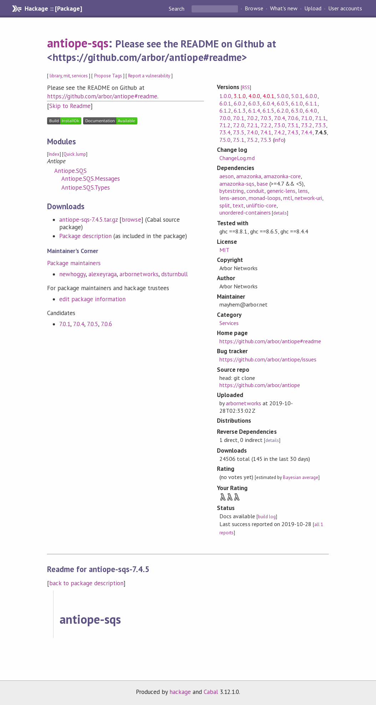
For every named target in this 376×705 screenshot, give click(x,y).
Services (229, 322)
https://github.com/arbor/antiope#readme (102, 96)
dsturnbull (174, 274)
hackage (180, 692)
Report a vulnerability (149, 76)
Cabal (211, 692)
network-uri (308, 197)
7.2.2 (265, 125)
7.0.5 (92, 324)
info (279, 139)
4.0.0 (254, 95)
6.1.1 (311, 103)
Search (177, 8)
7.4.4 (306, 132)
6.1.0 (297, 103)
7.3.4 (224, 132)
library (56, 76)
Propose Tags (108, 76)
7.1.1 (320, 118)
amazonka (248, 176)
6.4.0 (311, 110)
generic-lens (281, 190)
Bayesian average (300, 477)
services (80, 76)
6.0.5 (283, 103)
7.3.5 (238, 132)
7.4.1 (265, 132)
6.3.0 (297, 110)
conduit (255, 190)
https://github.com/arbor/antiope (259, 384)
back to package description (86, 583)
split (224, 205)
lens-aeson (232, 197)
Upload (312, 8)
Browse (254, 8)
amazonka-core (282, 176)
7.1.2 (224, 125)
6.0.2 (239, 103)
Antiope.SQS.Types (85, 187)
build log (267, 517)
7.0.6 (106, 324)
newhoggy (72, 274)
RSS (246, 87)
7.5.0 (224, 139)
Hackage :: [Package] (53, 8)
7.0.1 (64, 324)
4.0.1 (268, 95)
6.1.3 (239, 110)
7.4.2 (279, 132)
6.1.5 (268, 110)
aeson (226, 176)
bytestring (231, 190)
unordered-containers (244, 212)
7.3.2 (306, 125)
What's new (284, 8)
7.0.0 (224, 118)
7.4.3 (293, 132)
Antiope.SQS (70, 171)
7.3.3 (320, 125)
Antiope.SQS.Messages (90, 178)
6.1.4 (254, 110)
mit (66, 76)
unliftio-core (261, 205)
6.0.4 (268, 103)
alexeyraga (102, 274)
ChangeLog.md (236, 157)
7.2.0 (238, 125)
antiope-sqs (77, 43)
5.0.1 (297, 95)
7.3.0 (279, 125)
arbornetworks (139, 274)
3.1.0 (239, 95)
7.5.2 (252, 139)
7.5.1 (238, 139)
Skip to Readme (70, 106)
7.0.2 (252, 118)
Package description (85, 236)
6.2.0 (283, 110)
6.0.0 (311, 95)
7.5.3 (265, 139)
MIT (224, 249)
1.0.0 (225, 95)
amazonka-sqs (236, 183)
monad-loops (265, 197)
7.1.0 (306, 118)
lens (303, 190)
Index (54, 154)
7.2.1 (252, 125)
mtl (287, 197)
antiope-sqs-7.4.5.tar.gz (88, 219)
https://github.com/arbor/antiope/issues (267, 359)
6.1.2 (225, 110)
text (238, 205)
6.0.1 (225, 103)
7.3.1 (293, 125)
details (280, 213)
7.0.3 (265, 118)
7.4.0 (252, 132)
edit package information (92, 299)
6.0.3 (254, 103)
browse (131, 219)
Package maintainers (74, 263)
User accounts (345, 8)
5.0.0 (283, 95)
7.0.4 (78, 324)
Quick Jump (74, 154)
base (262, 183)
